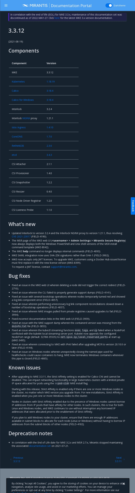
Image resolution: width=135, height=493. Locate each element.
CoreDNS (17, 136)
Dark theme (120, 5)
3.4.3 (49, 155)
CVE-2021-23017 (21, 236)
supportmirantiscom (64, 266)
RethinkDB (18, 145)
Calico (15, 90)
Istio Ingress (19, 127)
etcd (14, 155)
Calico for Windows (23, 100)
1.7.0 (49, 136)
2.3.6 (49, 145)
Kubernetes (18, 81)
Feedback (133, 206)
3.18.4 (50, 90)
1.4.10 (50, 127)
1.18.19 (51, 81)
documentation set (40, 446)
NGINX (26, 118)
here (57, 18)
